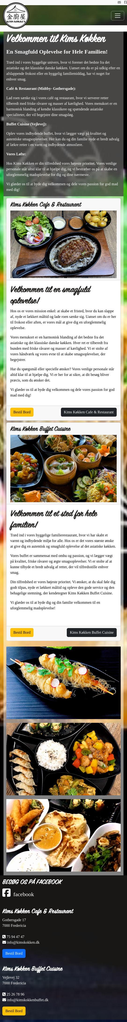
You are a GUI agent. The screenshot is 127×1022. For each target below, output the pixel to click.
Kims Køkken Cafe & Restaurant (37, 911)
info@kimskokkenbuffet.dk (25, 1000)
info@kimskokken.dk (21, 942)
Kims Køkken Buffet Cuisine (32, 968)
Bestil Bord (21, 412)
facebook (18, 894)
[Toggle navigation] (117, 15)
